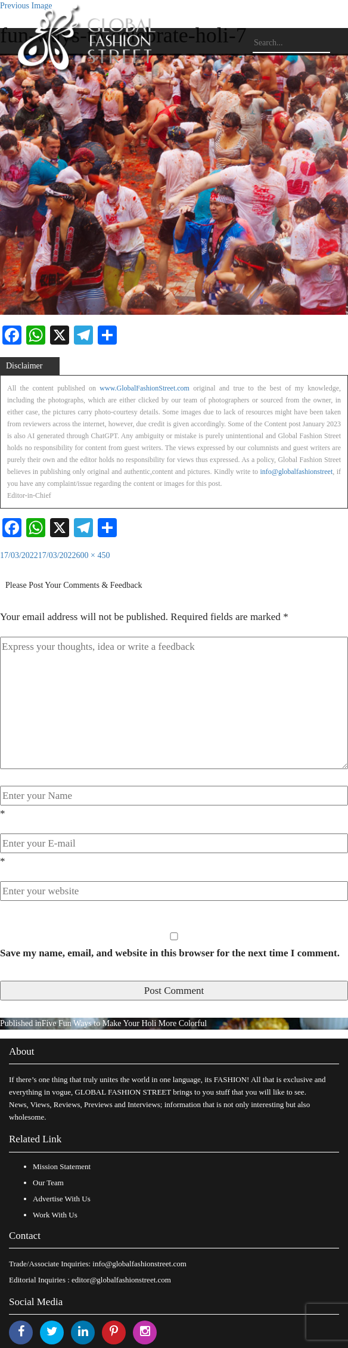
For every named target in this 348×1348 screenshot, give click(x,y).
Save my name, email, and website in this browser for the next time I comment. (170, 953)
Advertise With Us (62, 1198)
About (22, 1051)
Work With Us (55, 1214)
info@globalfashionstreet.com (139, 1263)
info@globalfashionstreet (296, 471)
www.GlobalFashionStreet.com (144, 388)
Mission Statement (62, 1166)
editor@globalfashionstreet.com (121, 1279)
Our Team (48, 1182)
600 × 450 (93, 555)
